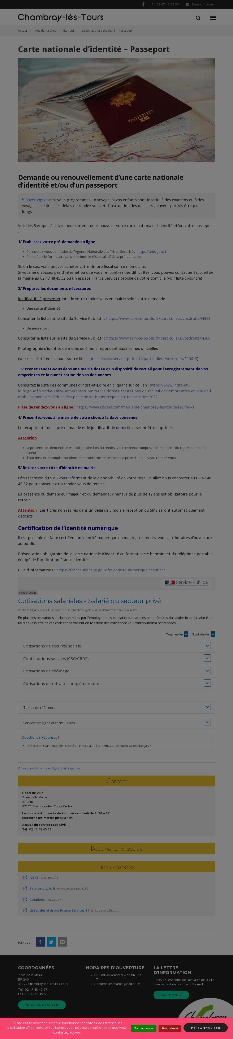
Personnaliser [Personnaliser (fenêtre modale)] (205, 1028)
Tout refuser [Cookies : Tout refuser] (170, 1028)
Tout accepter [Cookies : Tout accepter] (143, 1028)
